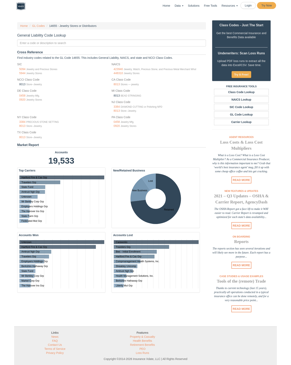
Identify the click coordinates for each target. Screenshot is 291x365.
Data (179, 5)
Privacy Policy (55, 352)
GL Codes (38, 25)
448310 (118, 73)
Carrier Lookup (241, 122)
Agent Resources (241, 137)
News (54, 336)
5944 (22, 73)
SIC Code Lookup (241, 107)
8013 (117, 84)
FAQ (55, 340)
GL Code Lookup (241, 114)
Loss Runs (142, 352)
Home (166, 5)
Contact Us (55, 344)
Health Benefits (142, 340)
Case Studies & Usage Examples (241, 276)
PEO (142, 348)
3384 (117, 106)
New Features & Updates (241, 191)
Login (248, 5)
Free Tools (210, 5)
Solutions (194, 5)
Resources (229, 5)
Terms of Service (54, 348)
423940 (118, 69)
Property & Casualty (142, 336)
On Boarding (241, 236)
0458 (22, 95)
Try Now (266, 5)
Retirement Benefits (142, 344)
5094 (22, 69)
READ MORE (241, 180)
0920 (22, 99)
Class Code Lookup (241, 92)
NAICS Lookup (241, 99)
